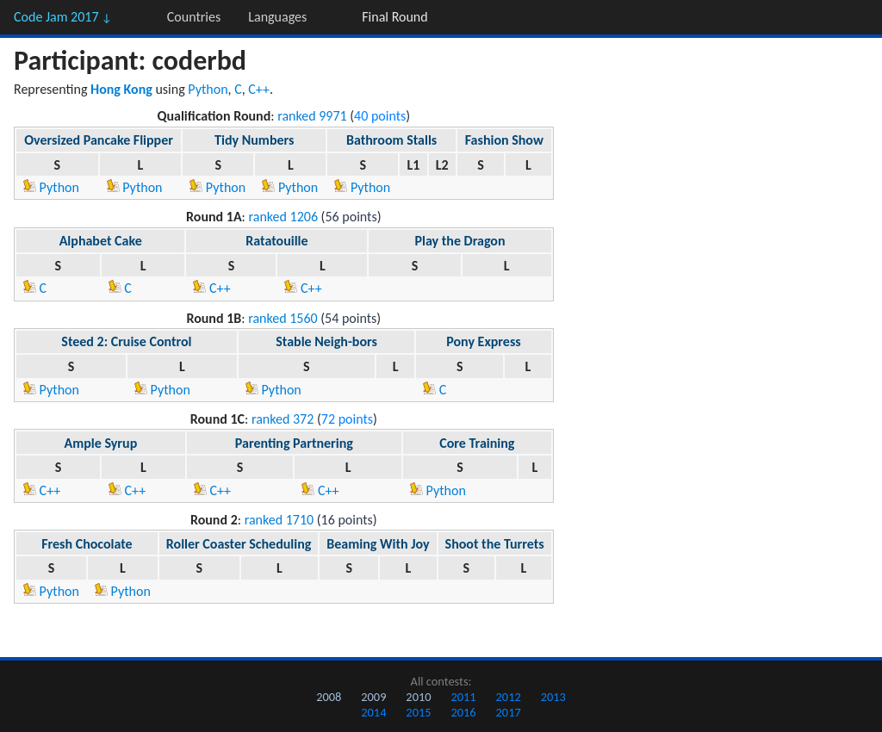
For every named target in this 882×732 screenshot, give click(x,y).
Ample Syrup (101, 443)
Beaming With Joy (377, 544)
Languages (277, 17)
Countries (193, 17)
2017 (508, 712)
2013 (553, 696)
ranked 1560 (283, 318)
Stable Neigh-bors (326, 341)
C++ (259, 89)
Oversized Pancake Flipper (98, 140)
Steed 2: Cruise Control (126, 341)
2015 (418, 712)
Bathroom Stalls (391, 140)
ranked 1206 (284, 216)
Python (207, 89)
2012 (508, 696)
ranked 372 (283, 419)
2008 (328, 696)
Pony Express (483, 341)
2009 (373, 696)
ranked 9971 (312, 116)
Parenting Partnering (294, 443)
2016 (462, 712)
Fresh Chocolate (86, 544)
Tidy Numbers (254, 140)
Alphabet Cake (100, 241)
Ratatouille (276, 241)
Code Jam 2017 (63, 17)
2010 (418, 696)
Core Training (476, 443)
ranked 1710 (279, 520)
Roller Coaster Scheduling (239, 544)
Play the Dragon (460, 241)
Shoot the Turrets (494, 544)
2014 (373, 712)
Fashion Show (504, 140)
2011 (462, 696)
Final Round (394, 17)
